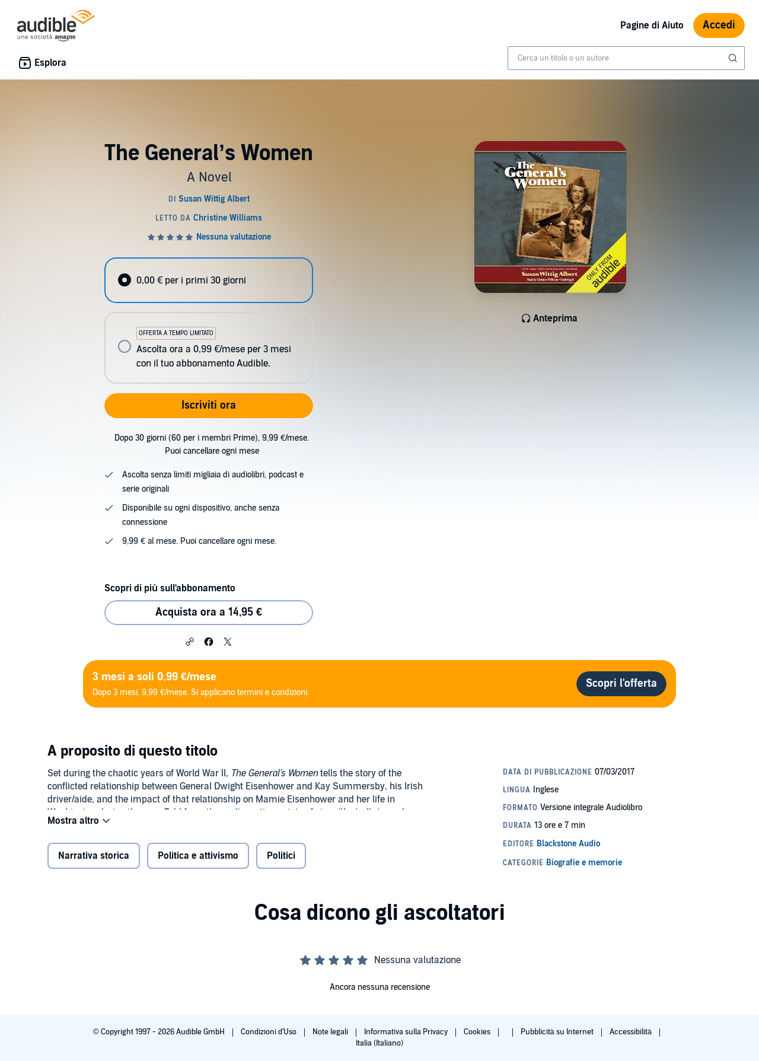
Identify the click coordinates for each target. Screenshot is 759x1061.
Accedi (719, 25)
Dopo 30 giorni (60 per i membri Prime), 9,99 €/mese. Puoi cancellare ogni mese (211, 444)
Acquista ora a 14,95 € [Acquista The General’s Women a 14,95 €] (208, 612)
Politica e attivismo (198, 863)
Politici (281, 863)
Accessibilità (631, 1032)
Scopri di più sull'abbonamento (169, 588)
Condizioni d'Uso (269, 1032)
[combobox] (626, 58)
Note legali (331, 1032)
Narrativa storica (93, 863)
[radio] (208, 280)
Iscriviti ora (208, 405)
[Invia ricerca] (734, 58)
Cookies (478, 1032)
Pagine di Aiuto (652, 25)
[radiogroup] (208, 320)
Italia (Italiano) (379, 1043)
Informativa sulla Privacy (406, 1032)
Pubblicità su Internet (558, 1032)
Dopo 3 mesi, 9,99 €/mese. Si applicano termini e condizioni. (201, 683)
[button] (189, 641)
